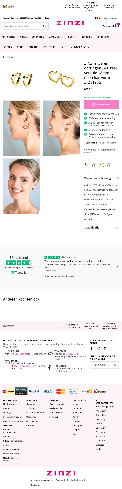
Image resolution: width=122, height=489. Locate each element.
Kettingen (103, 37)
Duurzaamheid (33, 421)
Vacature (30, 408)
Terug (8, 57)
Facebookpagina (62, 371)
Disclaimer (35, 485)
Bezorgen (7, 412)
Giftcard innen (55, 412)
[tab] (101, 178)
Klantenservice (10, 404)
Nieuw (23, 37)
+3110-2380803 (20, 18)
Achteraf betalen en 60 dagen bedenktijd (109, 326)
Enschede (100, 445)
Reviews (30, 425)
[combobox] (26, 26)
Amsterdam (101, 411)
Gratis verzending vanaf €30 (90, 326)
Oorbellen (38, 37)
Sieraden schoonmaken (9, 431)
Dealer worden (56, 408)
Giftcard (6, 436)
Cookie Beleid (76, 480)
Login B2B (53, 417)
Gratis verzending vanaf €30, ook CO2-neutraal (90, 6)
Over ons (30, 404)
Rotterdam (101, 415)
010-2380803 (21, 354)
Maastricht (100, 436)
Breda (98, 449)
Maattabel (8, 425)
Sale (75, 434)
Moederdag (8, 37)
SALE (63, 47)
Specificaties (92, 227)
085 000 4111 (43, 18)
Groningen (100, 432)
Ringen (71, 37)
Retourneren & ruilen (13, 417)
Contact (6, 408)
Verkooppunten (80, 47)
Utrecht (99, 423)
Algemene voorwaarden (41, 480)
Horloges (86, 37)
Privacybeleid (62, 480)
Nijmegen (100, 440)
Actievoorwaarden (11, 449)
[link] (111, 18)
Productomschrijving (97, 178)
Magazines (31, 417)
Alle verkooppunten (105, 406)
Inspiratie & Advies (11, 453)
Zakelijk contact (56, 404)
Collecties (49, 47)
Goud (20, 47)
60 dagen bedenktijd (109, 6)
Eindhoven (100, 428)
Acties (6, 445)
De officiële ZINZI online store (71, 6)
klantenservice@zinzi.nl (22, 366)
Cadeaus (33, 47)
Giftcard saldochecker (13, 441)
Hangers (7, 47)
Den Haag (100, 419)
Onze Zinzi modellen (36, 412)
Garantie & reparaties (13, 421)
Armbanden (55, 37)
